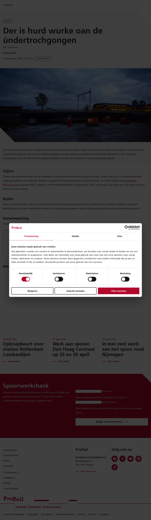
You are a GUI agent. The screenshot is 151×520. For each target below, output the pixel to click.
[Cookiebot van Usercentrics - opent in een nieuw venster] (127, 227)
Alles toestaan (118, 291)
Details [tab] (75, 236)
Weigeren (32, 291)
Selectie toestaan (76, 291)
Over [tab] (119, 236)
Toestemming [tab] (31, 236)
